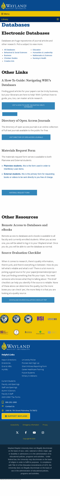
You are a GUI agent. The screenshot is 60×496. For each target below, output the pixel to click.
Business (7, 55)
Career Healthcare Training (33, 369)
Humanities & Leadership (42, 53)
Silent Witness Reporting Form (34, 366)
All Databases (9, 50)
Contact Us (9, 406)
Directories (6, 363)
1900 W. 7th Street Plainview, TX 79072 (21, 410)
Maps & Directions (9, 359)
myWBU (5, 369)
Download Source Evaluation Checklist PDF (28, 300)
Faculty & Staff (7, 393)
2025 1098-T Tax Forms (11, 397)
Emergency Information (31, 425)
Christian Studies (10, 58)
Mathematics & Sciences (42, 55)
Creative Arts (9, 61)
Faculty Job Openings (10, 384)
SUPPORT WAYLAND (15, 416)
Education (37, 50)
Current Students (8, 381)
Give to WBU (7, 366)
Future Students (28, 372)
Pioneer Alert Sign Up (30, 363)
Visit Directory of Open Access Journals (26, 137)
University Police (29, 359)
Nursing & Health (39, 58)
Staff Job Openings (9, 387)
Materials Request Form (19, 192)
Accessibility (14, 425)
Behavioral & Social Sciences (15, 53)
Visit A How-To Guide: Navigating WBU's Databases (28, 106)
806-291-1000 (11, 402)
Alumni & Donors (8, 390)
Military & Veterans (29, 376)
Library (30, 19)
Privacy (45, 425)
